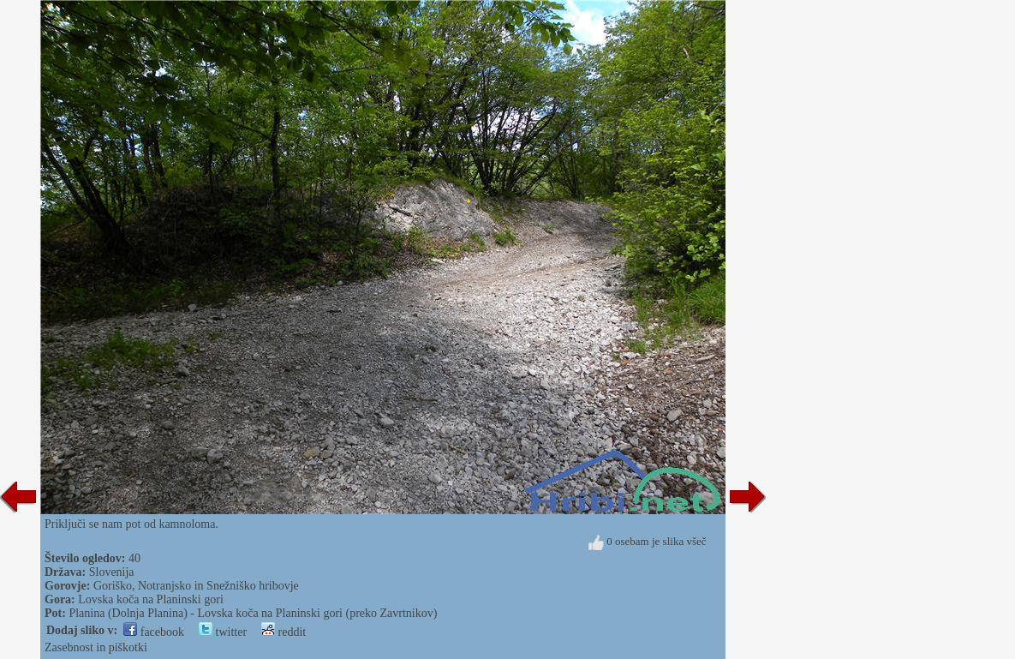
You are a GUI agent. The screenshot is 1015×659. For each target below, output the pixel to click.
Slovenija (111, 572)
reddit (283, 632)
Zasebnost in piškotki (96, 647)
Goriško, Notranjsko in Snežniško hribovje (196, 585)
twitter (223, 632)
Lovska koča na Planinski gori (151, 599)
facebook (153, 632)
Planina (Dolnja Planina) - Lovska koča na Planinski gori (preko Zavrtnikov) (253, 613)
